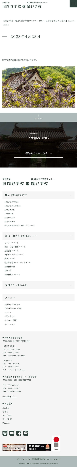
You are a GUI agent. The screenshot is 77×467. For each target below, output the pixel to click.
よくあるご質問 (10, 320)
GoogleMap (6, 396)
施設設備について (11, 250)
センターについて (11, 243)
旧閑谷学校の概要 (11, 201)
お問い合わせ (9, 316)
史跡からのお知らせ (12, 304)
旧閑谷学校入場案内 (12, 205)
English (5, 408)
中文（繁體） (7, 419)
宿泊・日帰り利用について (14, 246)
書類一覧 (7, 270)
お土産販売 (8, 213)
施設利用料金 (9, 266)
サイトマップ (9, 324)
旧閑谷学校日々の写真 (13, 308)
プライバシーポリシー (24, 459)
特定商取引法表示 (39, 459)
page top (38, 118)
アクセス (7, 312)
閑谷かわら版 (9, 217)
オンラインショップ (53, 459)
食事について (9, 258)
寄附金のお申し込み (36, 153)
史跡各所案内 (9, 209)
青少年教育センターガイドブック (17, 262)
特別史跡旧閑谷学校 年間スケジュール (19, 225)
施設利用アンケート (12, 274)
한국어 (5, 411)
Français (5, 423)
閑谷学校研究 (9, 221)
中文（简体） (7, 415)
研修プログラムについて (14, 254)
